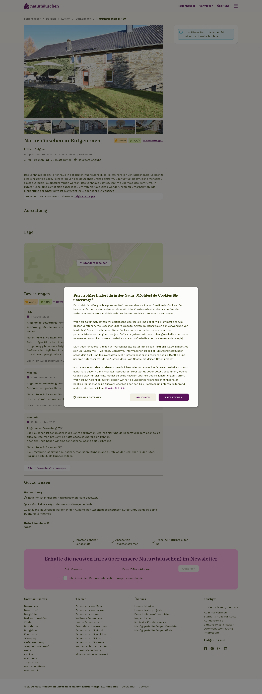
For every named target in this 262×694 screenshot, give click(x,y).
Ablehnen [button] (143, 397)
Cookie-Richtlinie (115, 388)
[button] (87, 397)
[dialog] (131, 347)
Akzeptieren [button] (173, 397)
